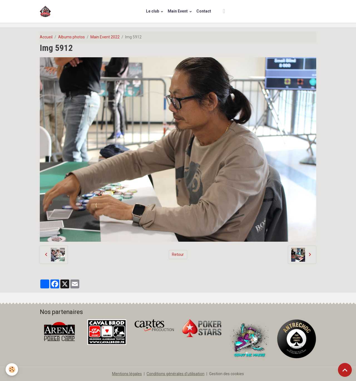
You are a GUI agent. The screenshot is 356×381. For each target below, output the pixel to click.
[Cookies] (12, 369)
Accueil (46, 37)
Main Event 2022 (105, 37)
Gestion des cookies (226, 374)
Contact (203, 11)
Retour (178, 254)
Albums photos (71, 37)
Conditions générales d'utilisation (175, 374)
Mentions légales (127, 374)
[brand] (46, 11)
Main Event (178, 11)
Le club (153, 11)
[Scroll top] (345, 370)
